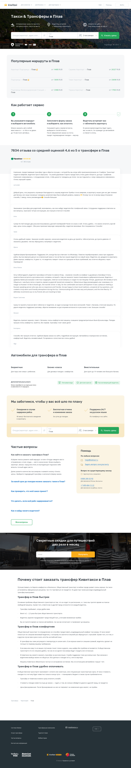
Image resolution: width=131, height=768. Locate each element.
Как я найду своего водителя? (25, 511)
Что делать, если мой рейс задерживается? (32, 501)
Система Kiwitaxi (16, 728)
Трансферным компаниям (46, 728)
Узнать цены (109, 35)
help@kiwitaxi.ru (91, 460)
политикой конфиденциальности (70, 563)
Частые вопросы (16, 738)
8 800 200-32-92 (87, 478)
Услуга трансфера (16, 733)
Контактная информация (19, 743)
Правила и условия (69, 761)
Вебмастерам (42, 738)
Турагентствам (43, 733)
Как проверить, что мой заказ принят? (29, 491)
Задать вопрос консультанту (97, 464)
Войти (122, 5)
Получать (83, 554)
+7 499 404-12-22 (87, 485)
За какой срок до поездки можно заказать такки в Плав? (38, 481)
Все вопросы (22, 522)
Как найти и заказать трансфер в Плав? (30, 455)
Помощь (109, 5)
